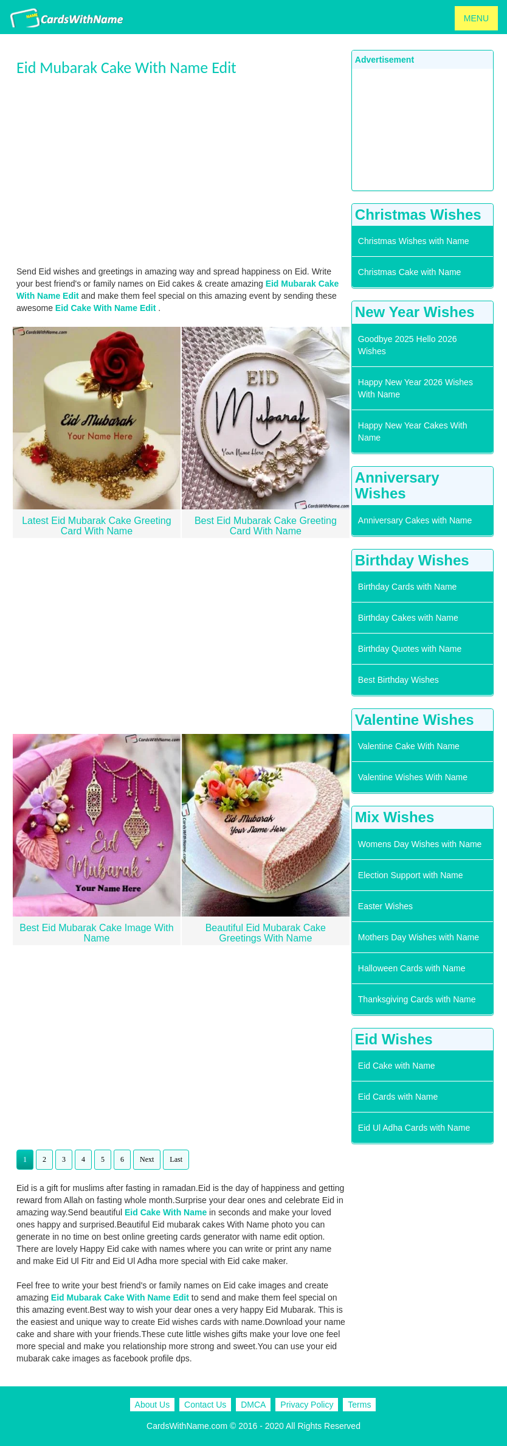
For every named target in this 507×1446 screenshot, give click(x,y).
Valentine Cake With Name (409, 746)
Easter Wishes (385, 906)
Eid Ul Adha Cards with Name (414, 1128)
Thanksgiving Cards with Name (417, 999)
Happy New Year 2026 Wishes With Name (415, 388)
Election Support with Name (410, 875)
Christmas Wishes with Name (413, 241)
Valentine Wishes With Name (412, 777)
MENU (476, 18)
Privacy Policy (306, 1404)
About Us (152, 1404)
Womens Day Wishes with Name (420, 844)
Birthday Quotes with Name (409, 649)
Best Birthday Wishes (398, 680)
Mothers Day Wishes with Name (418, 937)
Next (147, 1159)
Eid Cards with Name (398, 1097)
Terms (359, 1404)
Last (176, 1159)
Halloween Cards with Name (412, 968)
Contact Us (205, 1404)
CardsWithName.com (187, 1426)
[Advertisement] (181, 171)
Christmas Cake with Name (409, 272)
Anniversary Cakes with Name (415, 520)
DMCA (253, 1404)
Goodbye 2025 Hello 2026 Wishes (407, 345)
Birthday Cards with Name (407, 587)
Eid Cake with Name (396, 1066)
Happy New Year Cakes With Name (412, 431)
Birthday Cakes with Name (408, 618)
